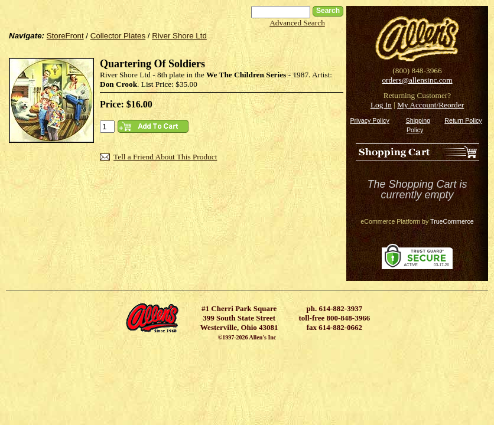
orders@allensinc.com (417, 80)
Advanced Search (297, 22)
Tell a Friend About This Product (165, 156)
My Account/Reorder (430, 104)
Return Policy (463, 120)
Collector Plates (117, 35)
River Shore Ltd (179, 35)
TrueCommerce (452, 221)
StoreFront (65, 35)
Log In (381, 104)
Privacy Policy (369, 120)
